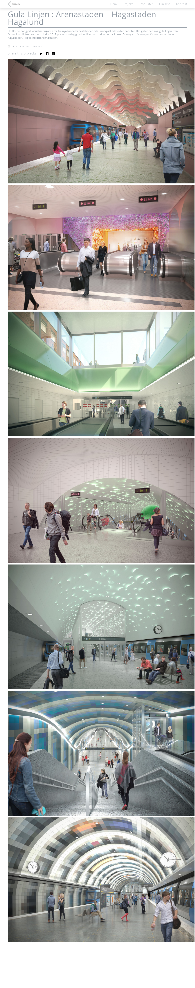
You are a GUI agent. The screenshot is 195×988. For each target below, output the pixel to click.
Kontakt (181, 4)
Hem (113, 4)
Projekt (128, 4)
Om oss (164, 4)
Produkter (146, 4)
